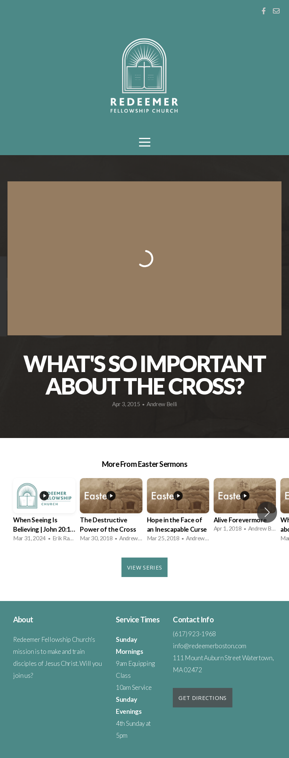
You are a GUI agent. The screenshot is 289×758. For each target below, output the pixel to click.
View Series (144, 567)
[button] (267, 512)
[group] (44, 512)
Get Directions (202, 697)
